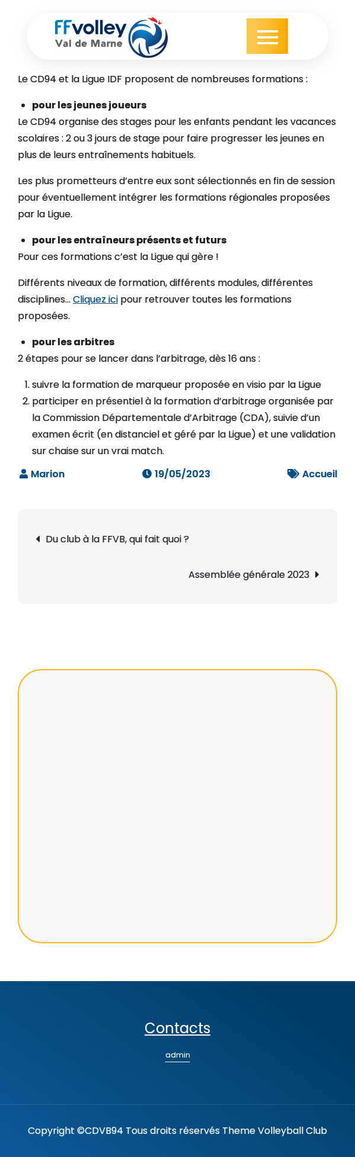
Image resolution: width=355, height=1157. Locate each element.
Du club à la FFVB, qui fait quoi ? (117, 539)
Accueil (319, 474)
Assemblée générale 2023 (248, 574)
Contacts (177, 1028)
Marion (48, 474)
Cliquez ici (95, 299)
